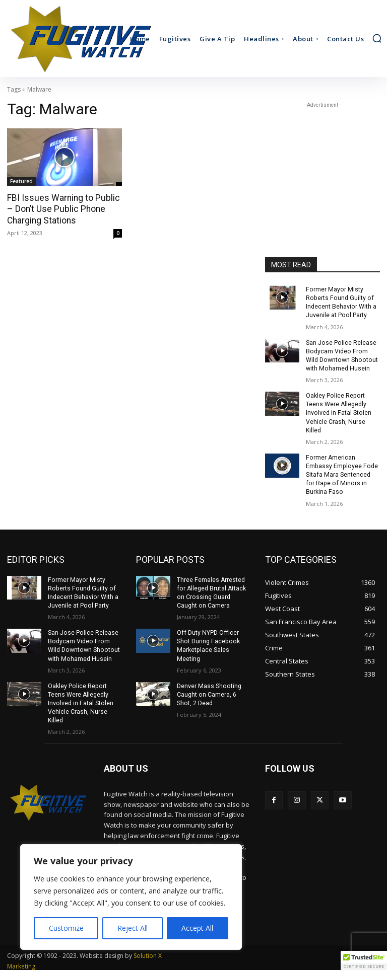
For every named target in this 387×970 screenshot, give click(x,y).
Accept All (197, 928)
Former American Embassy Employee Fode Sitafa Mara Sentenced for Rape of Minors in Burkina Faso (342, 472)
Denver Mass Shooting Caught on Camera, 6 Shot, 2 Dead (208, 690)
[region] (131, 897)
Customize (66, 928)
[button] (377, 38)
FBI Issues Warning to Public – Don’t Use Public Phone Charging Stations (64, 209)
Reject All (132, 928)
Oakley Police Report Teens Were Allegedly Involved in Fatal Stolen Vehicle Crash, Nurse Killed (338, 411)
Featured (21, 181)
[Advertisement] (322, 160)
